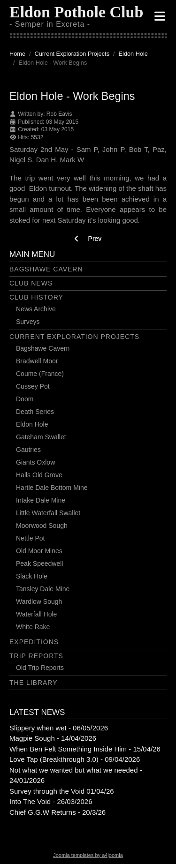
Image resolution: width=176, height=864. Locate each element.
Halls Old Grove (39, 475)
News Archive (36, 309)
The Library (33, 682)
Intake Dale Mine (40, 500)
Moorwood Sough (42, 525)
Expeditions (34, 642)
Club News (31, 283)
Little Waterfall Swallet (48, 513)
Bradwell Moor (37, 361)
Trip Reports (36, 656)
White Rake (33, 627)
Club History (36, 297)
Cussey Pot (33, 386)
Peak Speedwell (39, 563)
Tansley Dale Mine (42, 589)
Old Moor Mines (39, 551)
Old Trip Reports (40, 667)
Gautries (28, 449)
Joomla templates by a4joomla (88, 855)
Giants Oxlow (35, 462)
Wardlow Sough (39, 601)
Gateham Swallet (41, 437)
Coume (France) (40, 373)
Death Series (35, 411)
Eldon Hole (32, 424)
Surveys (28, 321)
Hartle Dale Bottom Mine (52, 487)
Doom (24, 399)
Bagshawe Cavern (46, 269)
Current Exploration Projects (74, 336)
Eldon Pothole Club (76, 12)
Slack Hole (31, 576)
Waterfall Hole (36, 614)
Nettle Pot (30, 538)
